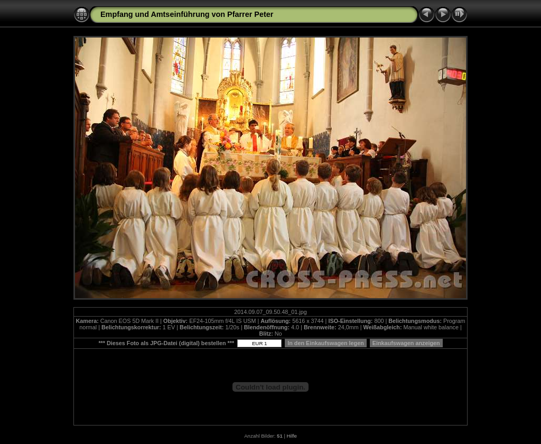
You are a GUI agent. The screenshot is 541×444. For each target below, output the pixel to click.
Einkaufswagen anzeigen (406, 343)
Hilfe (292, 436)
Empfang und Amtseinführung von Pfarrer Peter (186, 14)
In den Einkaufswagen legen (326, 343)
